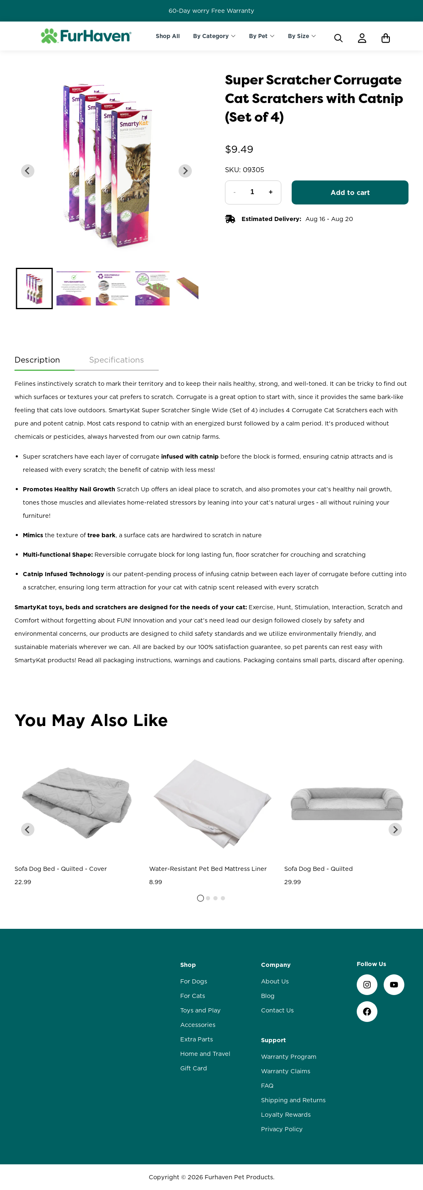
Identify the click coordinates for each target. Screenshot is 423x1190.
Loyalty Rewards (286, 1115)
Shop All (168, 36)
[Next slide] (185, 171)
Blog (268, 996)
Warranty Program (289, 1057)
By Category (211, 36)
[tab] (200, 898)
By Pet (258, 36)
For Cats (192, 996)
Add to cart (350, 192)
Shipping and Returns (293, 1100)
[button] (34, 288)
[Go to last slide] (27, 171)
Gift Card (193, 1068)
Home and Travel (205, 1054)
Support (273, 1040)
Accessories (197, 1025)
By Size (298, 36)
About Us (275, 981)
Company (276, 965)
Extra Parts (196, 1039)
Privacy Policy (282, 1129)
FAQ (267, 1086)
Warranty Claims (285, 1071)
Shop (188, 965)
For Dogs (193, 981)
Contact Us (277, 1010)
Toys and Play (200, 1010)
